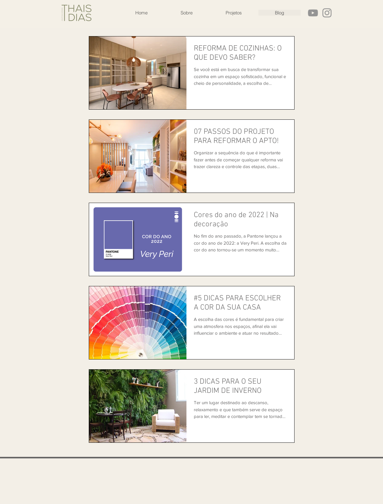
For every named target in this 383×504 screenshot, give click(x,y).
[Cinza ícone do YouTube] (313, 13)
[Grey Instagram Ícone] (327, 13)
